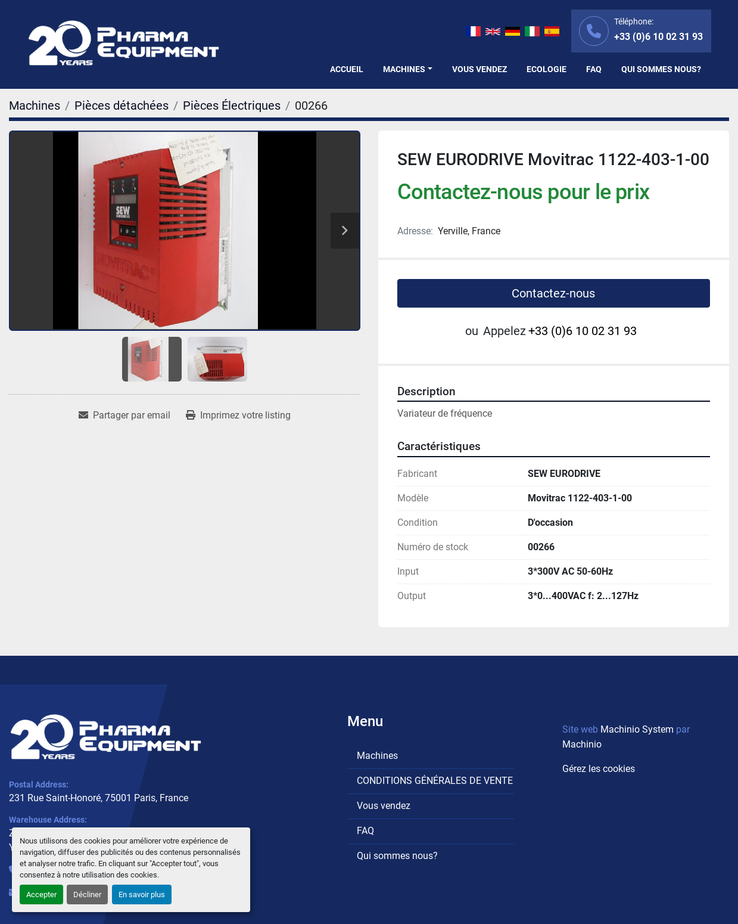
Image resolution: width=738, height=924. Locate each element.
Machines (404, 69)
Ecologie (546, 69)
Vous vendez (479, 69)
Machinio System (637, 729)
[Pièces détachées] (121, 105)
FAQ (594, 69)
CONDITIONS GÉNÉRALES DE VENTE (435, 780)
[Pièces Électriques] (232, 105)
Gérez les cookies (598, 768)
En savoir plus (142, 894)
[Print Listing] (238, 415)
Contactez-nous (553, 293)
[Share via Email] (124, 415)
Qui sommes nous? (661, 69)
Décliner (87, 894)
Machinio (582, 744)
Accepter (41, 894)
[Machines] (34, 105)
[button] (407, 69)
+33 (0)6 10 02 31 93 (658, 36)
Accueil (346, 69)
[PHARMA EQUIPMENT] (106, 737)
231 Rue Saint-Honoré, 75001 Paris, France (98, 798)
